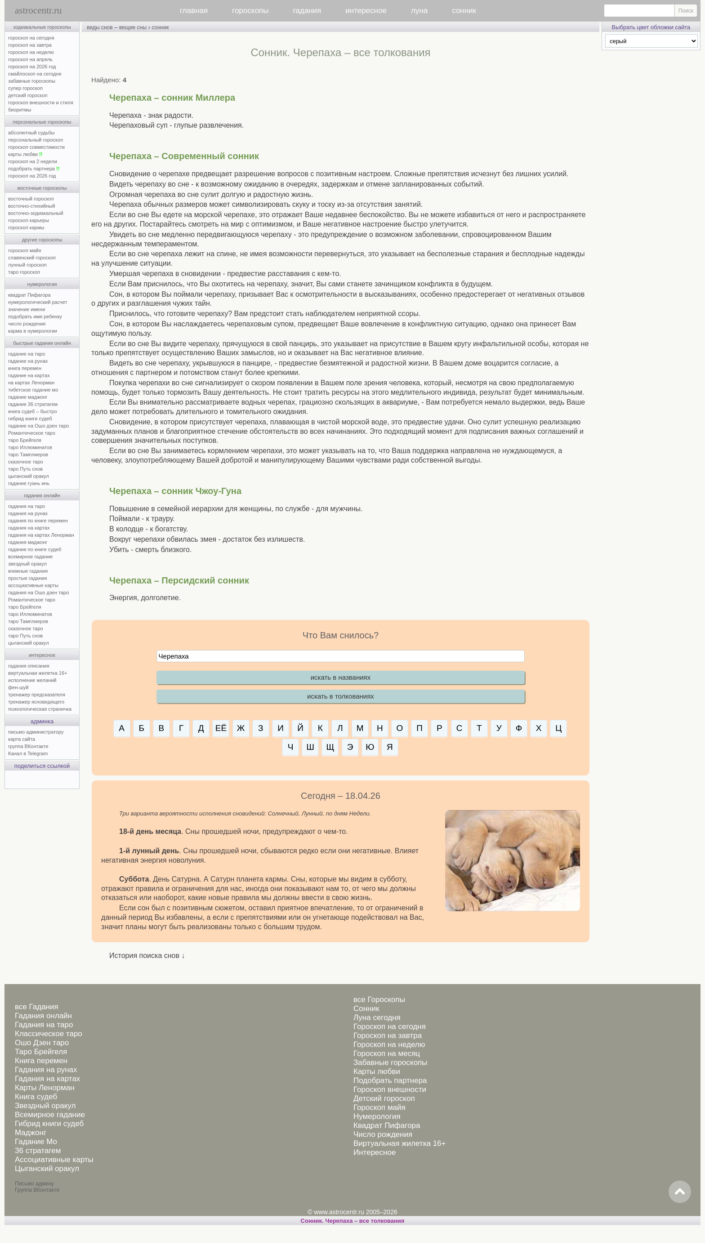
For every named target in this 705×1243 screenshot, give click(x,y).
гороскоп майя (24, 250)
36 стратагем (38, 1150)
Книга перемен (41, 1060)
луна (419, 10)
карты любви (25, 154)
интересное (366, 10)
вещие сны (133, 27)
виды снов (100, 27)
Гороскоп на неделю (389, 1044)
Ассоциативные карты (54, 1159)
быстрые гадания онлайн (42, 343)
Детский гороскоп (384, 1098)
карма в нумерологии (32, 331)
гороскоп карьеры (28, 220)
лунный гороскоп (27, 264)
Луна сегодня (377, 1017)
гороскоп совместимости (36, 147)
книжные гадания (28, 571)
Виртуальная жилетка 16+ (399, 1143)
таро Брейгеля (24, 440)
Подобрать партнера (390, 1080)
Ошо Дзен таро (42, 1042)
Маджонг (30, 1132)
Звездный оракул (45, 1105)
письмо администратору (36, 732)
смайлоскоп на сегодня (35, 73)
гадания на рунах (28, 513)
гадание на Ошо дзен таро (38, 425)
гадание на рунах (28, 361)
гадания (307, 10)
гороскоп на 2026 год (32, 66)
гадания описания (28, 665)
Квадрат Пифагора (386, 1125)
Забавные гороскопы (390, 1062)
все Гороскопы (379, 999)
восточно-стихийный (31, 206)
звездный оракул (27, 563)
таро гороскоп (24, 272)
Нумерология (377, 1116)
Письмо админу (34, 1184)
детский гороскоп (27, 95)
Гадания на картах (47, 1078)
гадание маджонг (27, 397)
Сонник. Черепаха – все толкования (353, 1220)
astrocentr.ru (38, 10)
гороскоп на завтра (30, 45)
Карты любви (376, 1071)
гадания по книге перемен (38, 520)
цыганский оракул (28, 476)
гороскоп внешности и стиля (40, 102)
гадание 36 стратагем (33, 404)
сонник (464, 10)
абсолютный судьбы (31, 132)
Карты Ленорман (45, 1087)
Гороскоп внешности (389, 1089)
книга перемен (24, 368)
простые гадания (27, 578)
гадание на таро (26, 353)
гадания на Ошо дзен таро (38, 592)
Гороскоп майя (379, 1107)
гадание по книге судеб (34, 549)
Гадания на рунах (46, 1069)
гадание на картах (29, 375)
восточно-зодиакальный (35, 213)
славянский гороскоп (32, 257)
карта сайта (21, 739)
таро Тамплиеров (28, 454)
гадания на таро (26, 506)
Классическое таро (48, 1033)
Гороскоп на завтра (387, 1035)
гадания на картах (29, 527)
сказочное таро (25, 461)
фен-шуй (18, 687)
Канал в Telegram (28, 753)
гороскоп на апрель (30, 59)
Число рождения (382, 1134)
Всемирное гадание (50, 1114)
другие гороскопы (42, 239)
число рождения (26, 323)
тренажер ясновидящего (36, 701)
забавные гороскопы (31, 81)
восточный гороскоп (31, 198)
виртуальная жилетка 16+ (37, 673)
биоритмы (19, 109)
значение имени (26, 309)
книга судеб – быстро (32, 411)
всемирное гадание (30, 556)
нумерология (42, 284)
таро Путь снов (25, 469)
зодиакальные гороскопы (42, 27)
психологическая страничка (39, 709)
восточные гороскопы (42, 188)
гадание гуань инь (28, 483)
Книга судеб (36, 1096)
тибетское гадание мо (33, 389)
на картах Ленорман (31, 382)
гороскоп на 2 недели (32, 161)
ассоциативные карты (33, 585)
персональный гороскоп (35, 140)
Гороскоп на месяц (386, 1053)
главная (194, 10)
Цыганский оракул (47, 1168)
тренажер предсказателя (36, 694)
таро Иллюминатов (30, 447)
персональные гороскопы (42, 122)
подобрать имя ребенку (35, 316)
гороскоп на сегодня (31, 37)
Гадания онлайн (43, 1015)
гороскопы (250, 10)
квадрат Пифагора (29, 295)
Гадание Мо (36, 1141)
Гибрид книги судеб (49, 1123)
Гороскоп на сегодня (389, 1026)
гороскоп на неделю (31, 52)
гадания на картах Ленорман (42, 535)
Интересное (374, 1152)
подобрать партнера (33, 168)
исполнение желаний (32, 680)
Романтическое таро (31, 433)
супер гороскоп (25, 88)
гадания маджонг (27, 542)
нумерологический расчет (37, 302)
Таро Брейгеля (41, 1051)
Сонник (366, 1008)
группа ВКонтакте (28, 746)
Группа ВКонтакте (37, 1190)
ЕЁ (221, 728)
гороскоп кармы (26, 227)
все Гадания (36, 1006)
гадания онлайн (42, 495)
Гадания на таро (44, 1024)
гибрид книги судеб (30, 418)
